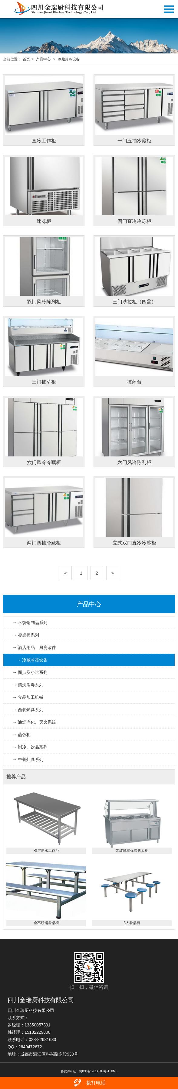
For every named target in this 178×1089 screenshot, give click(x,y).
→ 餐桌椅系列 (25, 635)
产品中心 (43, 59)
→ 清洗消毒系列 (27, 684)
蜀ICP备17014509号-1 (94, 1071)
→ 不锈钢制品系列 (30, 622)
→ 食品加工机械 (27, 697)
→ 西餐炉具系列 (27, 709)
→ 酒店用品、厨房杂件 (34, 647)
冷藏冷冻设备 (69, 59)
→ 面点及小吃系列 (30, 672)
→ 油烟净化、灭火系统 (34, 722)
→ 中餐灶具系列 (27, 759)
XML (114, 1071)
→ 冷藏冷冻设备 (32, 659)
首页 (26, 59)
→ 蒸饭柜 (21, 734)
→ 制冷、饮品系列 (30, 747)
